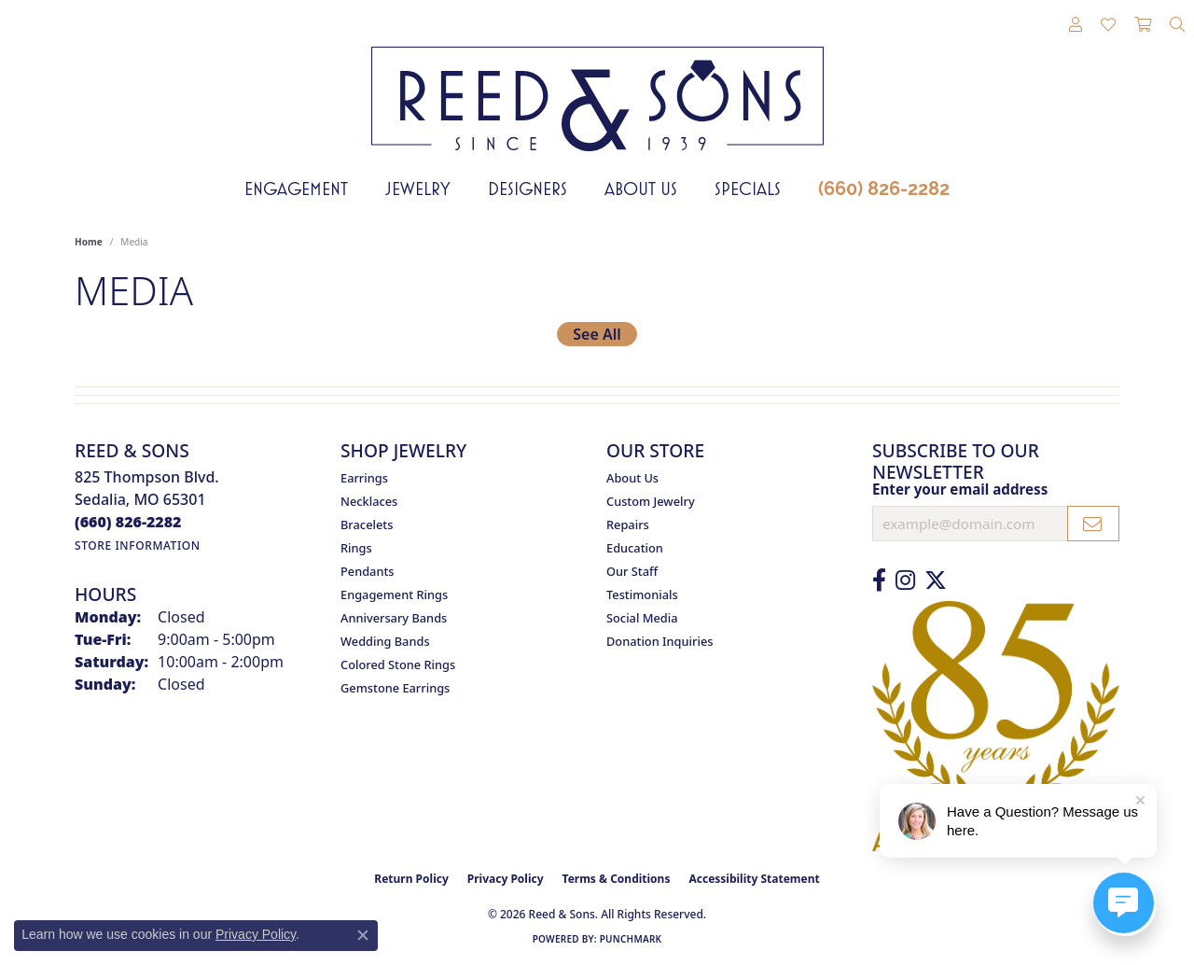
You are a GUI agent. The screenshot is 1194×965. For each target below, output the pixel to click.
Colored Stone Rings (397, 664)
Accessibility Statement (753, 879)
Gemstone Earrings (395, 687)
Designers (527, 188)
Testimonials (642, 594)
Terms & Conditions (616, 879)
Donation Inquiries (659, 641)
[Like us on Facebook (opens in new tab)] (879, 580)
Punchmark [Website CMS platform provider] (631, 938)
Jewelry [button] (418, 188)
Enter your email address (960, 489)
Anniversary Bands (393, 617)
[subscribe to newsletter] (1093, 523)
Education (634, 547)
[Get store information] (138, 545)
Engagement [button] (296, 188)
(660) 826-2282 (884, 188)
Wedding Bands (385, 641)
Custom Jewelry (650, 501)
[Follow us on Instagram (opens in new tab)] (905, 580)
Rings (356, 547)
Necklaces (368, 501)
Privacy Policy (505, 879)
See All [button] (597, 334)
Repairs (627, 524)
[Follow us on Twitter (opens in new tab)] (935, 580)
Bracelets (366, 524)
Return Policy (411, 879)
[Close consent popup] (362, 935)
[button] (1075, 25)
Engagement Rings (394, 594)
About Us (640, 188)
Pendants (367, 571)
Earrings (364, 477)
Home (89, 241)
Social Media (642, 617)
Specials (748, 188)
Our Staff (632, 571)
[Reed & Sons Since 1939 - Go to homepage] (597, 85)
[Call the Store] (128, 521)
